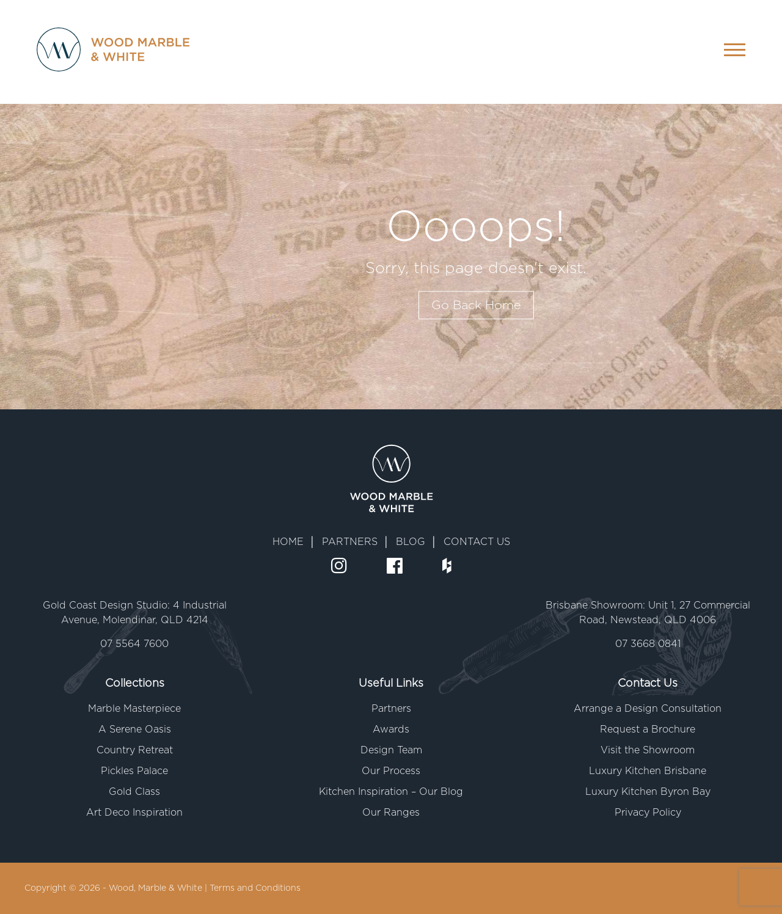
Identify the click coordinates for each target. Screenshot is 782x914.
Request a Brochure (647, 729)
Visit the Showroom (648, 750)
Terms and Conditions (255, 888)
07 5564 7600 (134, 644)
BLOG (410, 542)
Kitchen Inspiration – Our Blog (391, 792)
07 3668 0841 (648, 644)
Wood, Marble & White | (159, 888)
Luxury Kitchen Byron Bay (648, 792)
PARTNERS (350, 542)
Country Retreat (135, 750)
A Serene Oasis (134, 729)
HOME (288, 542)
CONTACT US (477, 542)
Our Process (391, 771)
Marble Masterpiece (134, 709)
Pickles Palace (134, 771)
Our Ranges (391, 812)
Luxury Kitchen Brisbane (647, 771)
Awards (391, 729)
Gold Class (134, 792)
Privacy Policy (648, 812)
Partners (391, 709)
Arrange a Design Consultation (648, 709)
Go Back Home (476, 305)
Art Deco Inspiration (134, 812)
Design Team (391, 750)
